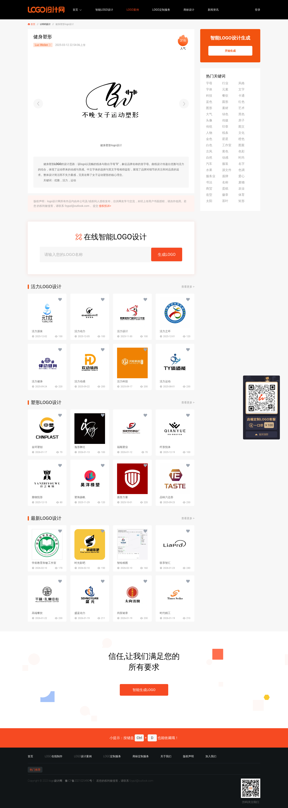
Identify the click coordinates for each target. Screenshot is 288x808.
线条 (225, 133)
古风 (209, 151)
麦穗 (241, 182)
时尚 (241, 157)
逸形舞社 (79, 447)
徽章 (225, 195)
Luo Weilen (43, 44)
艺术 (241, 108)
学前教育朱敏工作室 (44, 562)
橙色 (241, 139)
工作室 (226, 145)
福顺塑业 (122, 447)
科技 (209, 95)
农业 (241, 188)
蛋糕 (225, 188)
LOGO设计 (45, 24)
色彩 (241, 151)
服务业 (210, 176)
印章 (225, 126)
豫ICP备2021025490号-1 (79, 780)
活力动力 (79, 331)
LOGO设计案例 (83, 756)
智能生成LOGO (144, 690)
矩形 (241, 201)
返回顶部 (261, 434)
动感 (225, 157)
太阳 (209, 201)
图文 (241, 126)
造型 (209, 195)
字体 (209, 89)
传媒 (225, 120)
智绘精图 (122, 562)
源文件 (226, 170)
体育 (241, 195)
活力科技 (122, 381)
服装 (225, 164)
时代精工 (165, 613)
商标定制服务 (141, 756)
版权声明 (188, 756)
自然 (209, 157)
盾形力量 (122, 497)
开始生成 (230, 50)
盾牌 (225, 176)
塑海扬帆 (79, 497)
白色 (209, 145)
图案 (241, 145)
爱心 (241, 176)
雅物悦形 (37, 497)
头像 (209, 120)
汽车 (209, 164)
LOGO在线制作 (53, 756)
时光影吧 (79, 562)
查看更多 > (187, 286)
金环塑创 (37, 447)
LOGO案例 (133, 9)
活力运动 (165, 381)
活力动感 (79, 381)
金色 (209, 139)
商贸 (209, 188)
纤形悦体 (165, 447)
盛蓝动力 (79, 613)
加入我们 (210, 756)
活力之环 (165, 331)
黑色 (241, 114)
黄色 (225, 151)
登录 (257, 9)
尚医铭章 (122, 613)
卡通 (241, 95)
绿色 (225, 114)
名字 (241, 164)
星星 (225, 139)
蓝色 (209, 102)
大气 (209, 114)
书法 (209, 182)
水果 (209, 170)
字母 (209, 83)
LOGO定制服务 (161, 9)
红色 (241, 102)
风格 (241, 83)
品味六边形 (166, 497)
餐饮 (225, 95)
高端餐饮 (37, 613)
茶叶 (225, 201)
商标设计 (189, 9)
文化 (241, 133)
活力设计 (122, 331)
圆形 (225, 102)
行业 (225, 83)
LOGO (57, 164)
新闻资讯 (213, 9)
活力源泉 (37, 331)
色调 (241, 170)
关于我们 (165, 756)
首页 (75, 9)
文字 (241, 89)
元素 (225, 89)
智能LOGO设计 (104, 9)
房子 (241, 120)
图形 (209, 108)
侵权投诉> (105, 205)
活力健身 (37, 381)
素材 (225, 108)
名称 (225, 182)
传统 (209, 126)
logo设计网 (55, 780)
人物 (209, 133)
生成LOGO (166, 254)
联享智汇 (165, 562)
